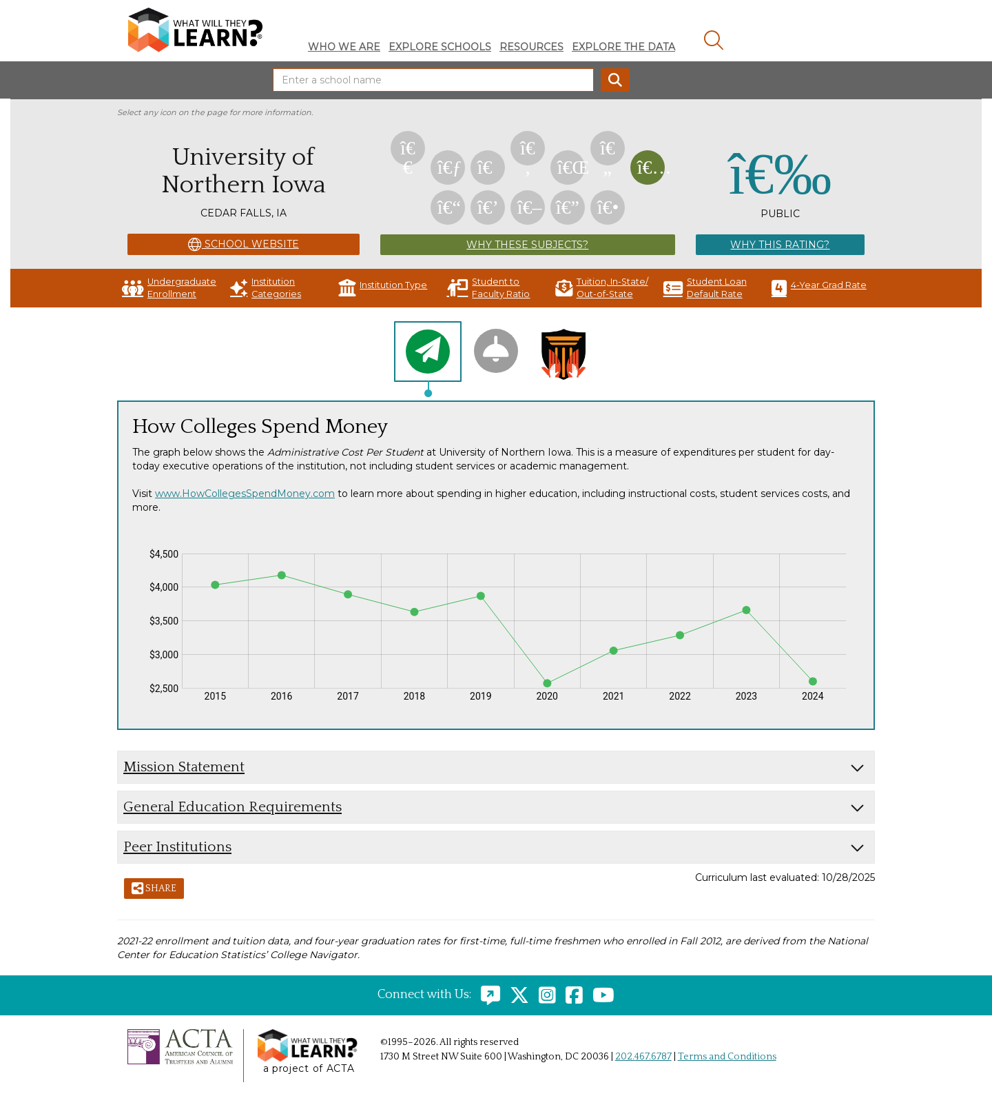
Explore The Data (623, 47)
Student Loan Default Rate (705, 287)
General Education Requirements (232, 807)
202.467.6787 (643, 1056)
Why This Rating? (779, 245)
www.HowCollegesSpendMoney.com (245, 493)
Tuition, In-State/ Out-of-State (601, 287)
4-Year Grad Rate (819, 287)
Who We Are (344, 47)
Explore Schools (440, 47)
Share (154, 889)
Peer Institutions (177, 847)
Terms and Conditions (727, 1056)
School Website (243, 245)
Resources (531, 47)
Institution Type (382, 287)
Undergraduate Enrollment (169, 287)
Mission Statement (184, 767)
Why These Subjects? (527, 245)
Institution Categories (265, 287)
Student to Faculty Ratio (488, 287)
